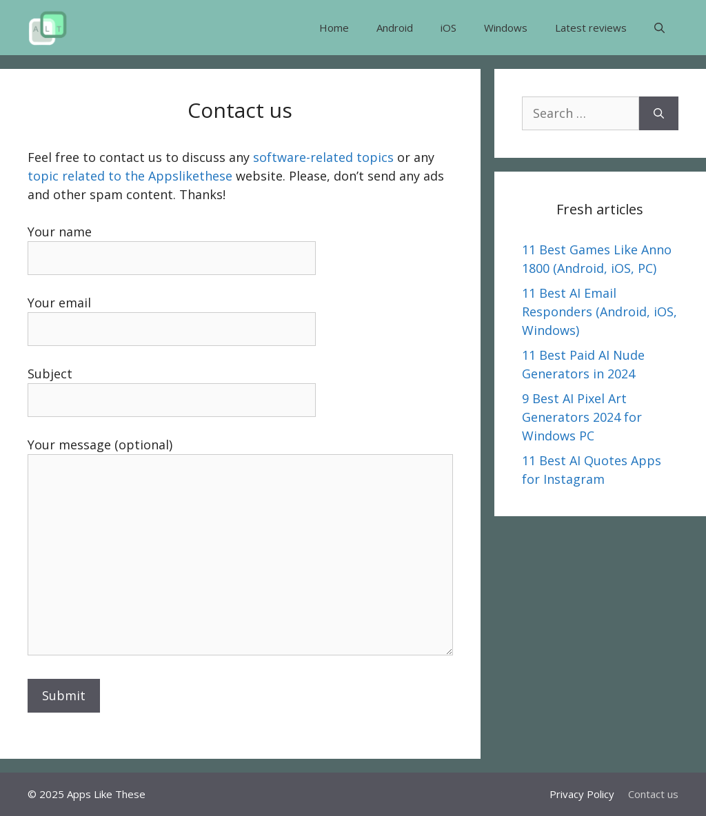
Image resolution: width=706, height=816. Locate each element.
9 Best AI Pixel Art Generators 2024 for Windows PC (582, 417)
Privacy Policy (581, 794)
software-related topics (323, 157)
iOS (448, 27)
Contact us (653, 794)
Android (394, 27)
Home (334, 27)
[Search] (658, 113)
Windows (505, 27)
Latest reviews (591, 27)
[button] (659, 27)
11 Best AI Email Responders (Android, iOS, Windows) (599, 311)
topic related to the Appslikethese (130, 175)
